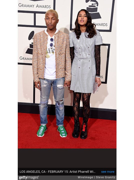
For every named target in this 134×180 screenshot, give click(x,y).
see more (107, 172)
